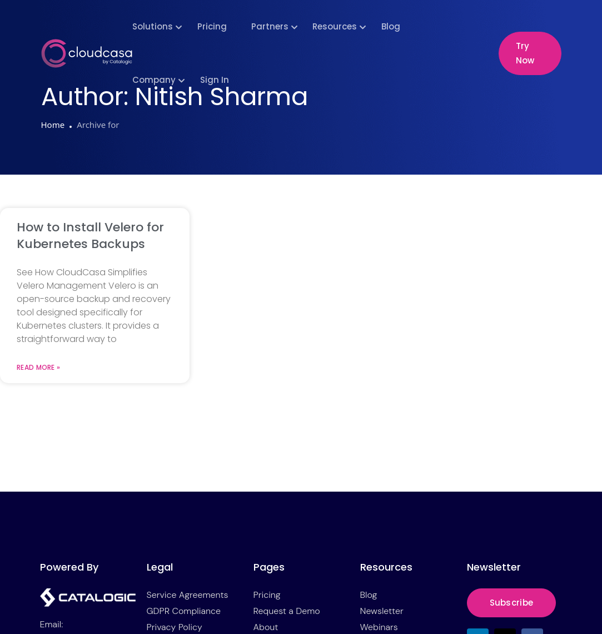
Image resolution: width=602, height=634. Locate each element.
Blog (390, 26)
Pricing (212, 26)
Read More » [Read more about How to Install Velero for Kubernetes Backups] (38, 368)
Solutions (152, 26)
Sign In (214, 80)
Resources (334, 26)
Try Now (525, 53)
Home (53, 124)
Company (154, 80)
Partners (269, 26)
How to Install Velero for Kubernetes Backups (90, 235)
